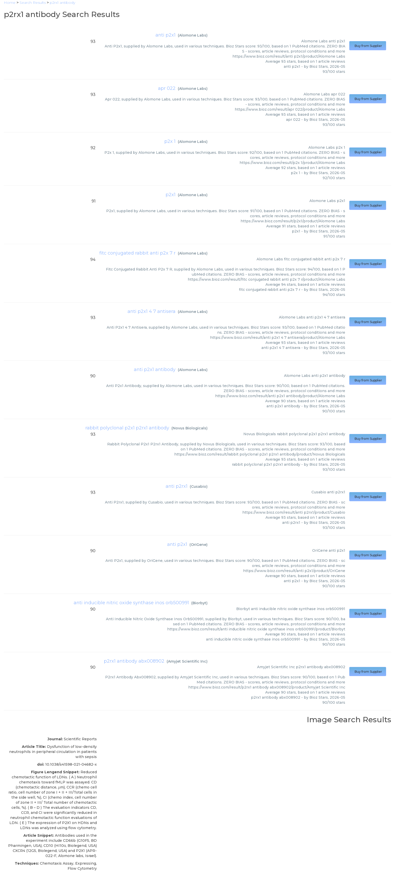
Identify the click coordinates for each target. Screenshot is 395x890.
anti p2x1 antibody (155, 369)
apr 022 (167, 88)
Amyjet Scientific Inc (187, 661)
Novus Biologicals (189, 428)
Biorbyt (199, 603)
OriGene (198, 544)
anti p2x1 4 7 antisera (152, 311)
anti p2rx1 (176, 486)
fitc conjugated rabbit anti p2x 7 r (137, 253)
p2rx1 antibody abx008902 (134, 661)
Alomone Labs (192, 35)
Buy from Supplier (368, 46)
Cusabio (198, 486)
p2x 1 (170, 141)
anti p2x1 (165, 35)
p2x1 (171, 194)
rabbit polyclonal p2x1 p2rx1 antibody (127, 428)
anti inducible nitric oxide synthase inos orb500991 (131, 603)
